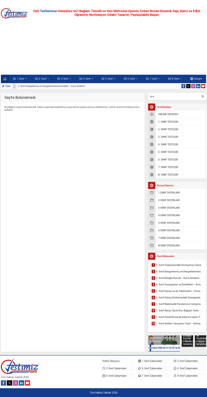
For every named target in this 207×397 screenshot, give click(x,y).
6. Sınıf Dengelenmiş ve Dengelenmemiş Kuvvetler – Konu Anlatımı (51, 86)
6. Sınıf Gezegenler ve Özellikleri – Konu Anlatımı (200, 337)
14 (175, 348)
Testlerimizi (49, 11)
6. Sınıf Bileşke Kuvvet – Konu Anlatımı (187, 338)
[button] (149, 348)
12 (169, 348)
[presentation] (14, 85)
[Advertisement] (103, 46)
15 (178, 348)
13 (172, 348)
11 (166, 348)
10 (163, 348)
